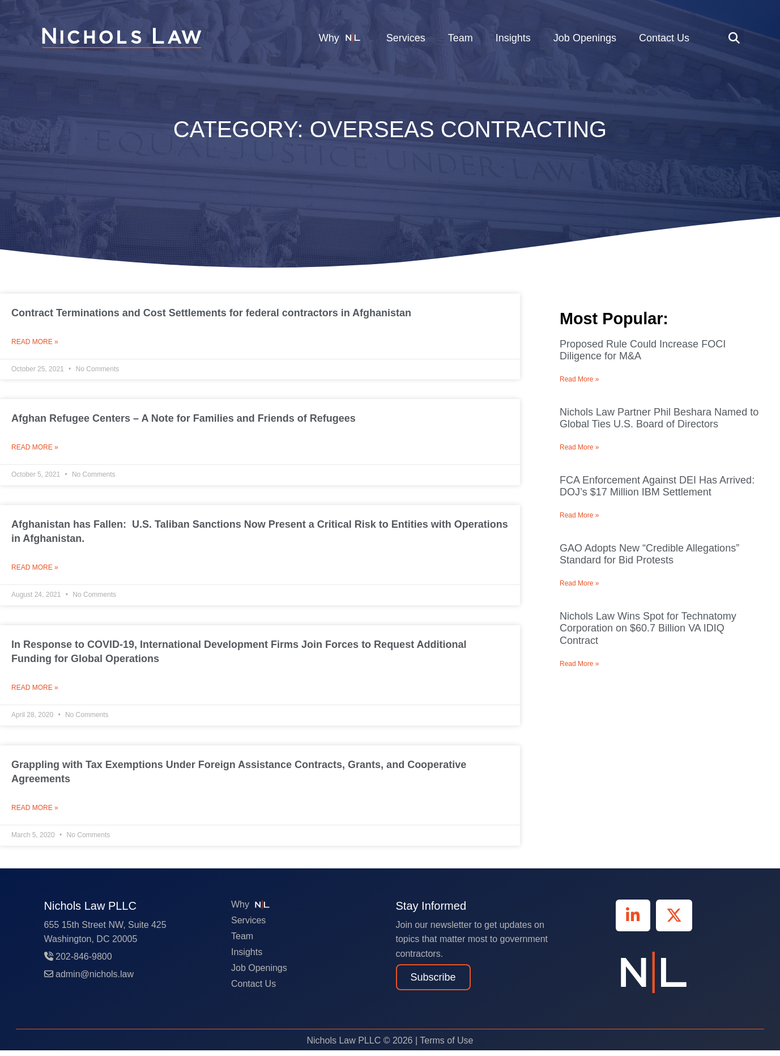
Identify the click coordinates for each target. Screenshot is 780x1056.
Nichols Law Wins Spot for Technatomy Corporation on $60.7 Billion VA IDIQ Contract (648, 628)
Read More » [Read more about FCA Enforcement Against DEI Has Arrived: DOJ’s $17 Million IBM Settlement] (579, 515)
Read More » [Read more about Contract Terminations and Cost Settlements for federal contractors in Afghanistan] (34, 343)
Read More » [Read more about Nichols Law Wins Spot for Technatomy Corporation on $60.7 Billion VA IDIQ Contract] (579, 664)
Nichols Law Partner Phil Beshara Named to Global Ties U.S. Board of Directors (659, 418)
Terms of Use (446, 1046)
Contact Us (664, 38)
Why (341, 38)
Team (460, 38)
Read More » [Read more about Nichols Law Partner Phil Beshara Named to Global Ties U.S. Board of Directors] (579, 447)
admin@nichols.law (89, 980)
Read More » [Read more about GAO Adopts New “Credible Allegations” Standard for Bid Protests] (579, 583)
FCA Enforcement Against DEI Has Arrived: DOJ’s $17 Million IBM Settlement (657, 486)
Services (405, 38)
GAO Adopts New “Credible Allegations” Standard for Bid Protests (649, 554)
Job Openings (584, 38)
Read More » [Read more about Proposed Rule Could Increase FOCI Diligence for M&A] (579, 379)
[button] (734, 37)
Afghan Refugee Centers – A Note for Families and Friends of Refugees (183, 419)
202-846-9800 (78, 962)
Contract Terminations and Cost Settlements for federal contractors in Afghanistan (211, 313)
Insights (513, 38)
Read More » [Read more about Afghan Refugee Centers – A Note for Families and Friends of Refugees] (34, 449)
